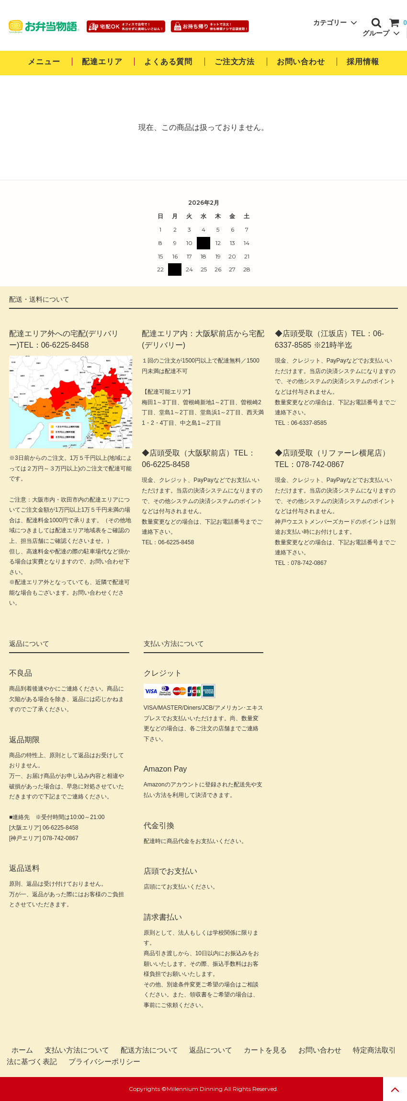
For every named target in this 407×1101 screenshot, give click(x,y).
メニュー (44, 62)
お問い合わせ (302, 62)
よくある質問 (168, 62)
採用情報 (363, 62)
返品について (210, 1050)
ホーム (22, 1050)
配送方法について (149, 1050)
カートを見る (265, 1050)
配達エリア (102, 62)
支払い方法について (77, 1050)
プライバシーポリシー (104, 1062)
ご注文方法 (235, 62)
